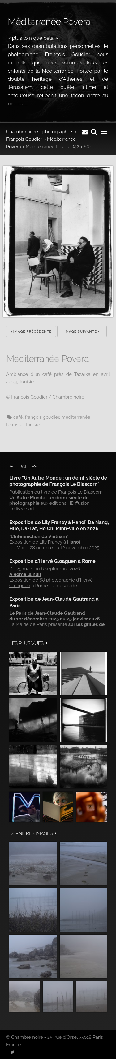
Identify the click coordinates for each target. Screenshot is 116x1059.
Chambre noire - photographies (39, 132)
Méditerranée (75, 417)
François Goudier (24, 139)
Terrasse (15, 424)
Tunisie (33, 424)
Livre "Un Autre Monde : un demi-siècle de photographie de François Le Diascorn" (58, 481)
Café (18, 417)
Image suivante (82, 332)
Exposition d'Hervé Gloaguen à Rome (52, 561)
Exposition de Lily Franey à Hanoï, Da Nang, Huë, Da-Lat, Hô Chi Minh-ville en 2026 (59, 525)
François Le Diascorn (80, 492)
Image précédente (31, 332)
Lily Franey (50, 542)
